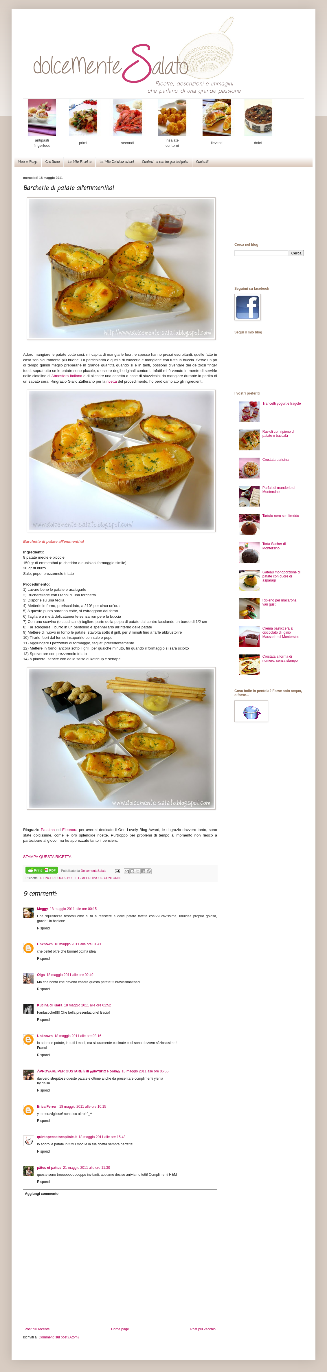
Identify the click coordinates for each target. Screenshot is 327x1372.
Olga (41, 975)
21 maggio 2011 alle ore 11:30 (86, 1168)
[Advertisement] (269, 205)
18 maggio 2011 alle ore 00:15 (73, 909)
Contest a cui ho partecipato (165, 162)
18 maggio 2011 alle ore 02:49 (70, 975)
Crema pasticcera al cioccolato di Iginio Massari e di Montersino (280, 632)
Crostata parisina (275, 460)
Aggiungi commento (41, 1194)
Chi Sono (52, 162)
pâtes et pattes (49, 1168)
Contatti (202, 162)
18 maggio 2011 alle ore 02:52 (87, 1005)
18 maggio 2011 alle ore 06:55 (145, 1071)
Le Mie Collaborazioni (117, 162)
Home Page (27, 162)
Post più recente (37, 1329)
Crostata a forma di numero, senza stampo (280, 658)
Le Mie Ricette (79, 162)
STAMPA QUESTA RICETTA (47, 856)
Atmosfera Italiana (67, 376)
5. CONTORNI (110, 878)
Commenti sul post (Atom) (58, 1337)
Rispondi (44, 928)
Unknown (45, 944)
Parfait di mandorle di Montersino (278, 490)
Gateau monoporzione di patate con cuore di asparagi (281, 576)
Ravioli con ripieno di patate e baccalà (278, 434)
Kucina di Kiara (49, 1005)
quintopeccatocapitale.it (57, 1137)
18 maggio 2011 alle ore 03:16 (77, 1036)
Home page (120, 1329)
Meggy (42, 909)
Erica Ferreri (47, 1107)
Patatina (48, 830)
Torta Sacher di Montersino (274, 546)
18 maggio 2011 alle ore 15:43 (101, 1137)
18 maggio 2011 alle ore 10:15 (82, 1107)
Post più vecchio (203, 1329)
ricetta (112, 381)
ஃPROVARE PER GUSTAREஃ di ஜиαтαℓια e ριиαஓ (78, 1071)
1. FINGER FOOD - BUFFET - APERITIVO (69, 878)
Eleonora (70, 830)
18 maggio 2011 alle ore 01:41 (77, 944)
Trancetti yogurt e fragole (281, 403)
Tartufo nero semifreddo (280, 516)
